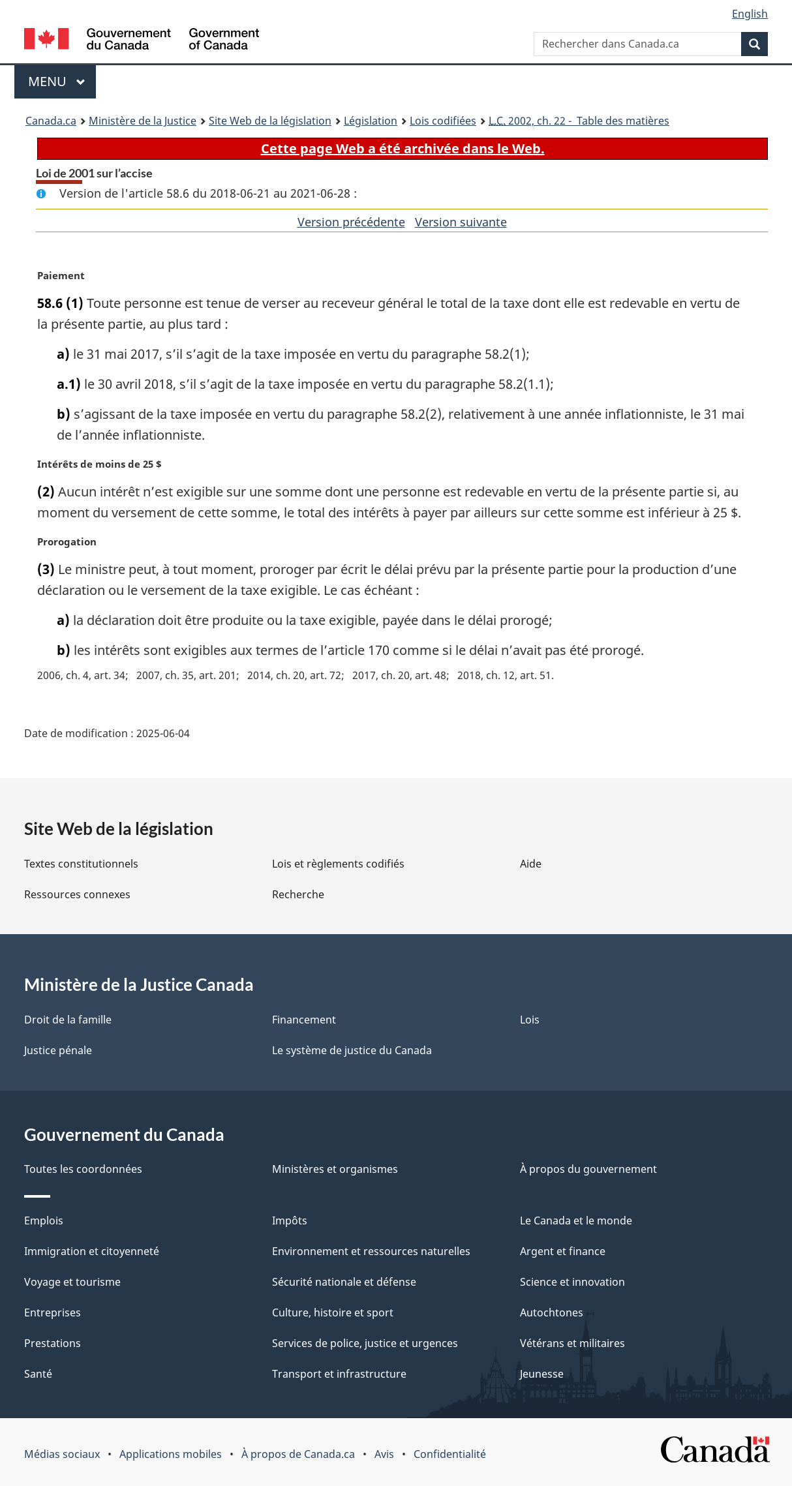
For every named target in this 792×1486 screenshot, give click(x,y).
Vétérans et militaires (572, 1343)
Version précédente (351, 222)
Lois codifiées (443, 121)
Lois (530, 1019)
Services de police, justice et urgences (365, 1343)
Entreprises (52, 1312)
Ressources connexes (77, 894)
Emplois (43, 1220)
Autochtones (551, 1312)
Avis (384, 1454)
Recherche (298, 894)
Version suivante (461, 222)
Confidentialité (450, 1454)
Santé (38, 1374)
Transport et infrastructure (339, 1374)
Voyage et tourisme (72, 1282)
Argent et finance (562, 1251)
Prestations (52, 1343)
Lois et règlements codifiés (338, 864)
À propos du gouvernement (588, 1169)
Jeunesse (542, 1374)
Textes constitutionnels (81, 864)
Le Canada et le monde (576, 1220)
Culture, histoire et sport (332, 1312)
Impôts (289, 1220)
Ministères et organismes (335, 1169)
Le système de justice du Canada (352, 1050)
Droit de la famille (68, 1019)
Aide (530, 864)
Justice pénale (58, 1050)
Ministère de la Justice (142, 121)
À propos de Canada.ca (298, 1454)
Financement (304, 1019)
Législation (370, 121)
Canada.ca (50, 121)
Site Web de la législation (270, 121)
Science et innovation (572, 1282)
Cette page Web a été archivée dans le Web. (403, 148)
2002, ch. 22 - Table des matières (579, 121)
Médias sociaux (62, 1454)
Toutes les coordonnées (83, 1169)
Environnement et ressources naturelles (371, 1251)
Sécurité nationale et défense (344, 1282)
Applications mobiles (170, 1454)
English (750, 14)
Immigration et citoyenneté (91, 1251)
